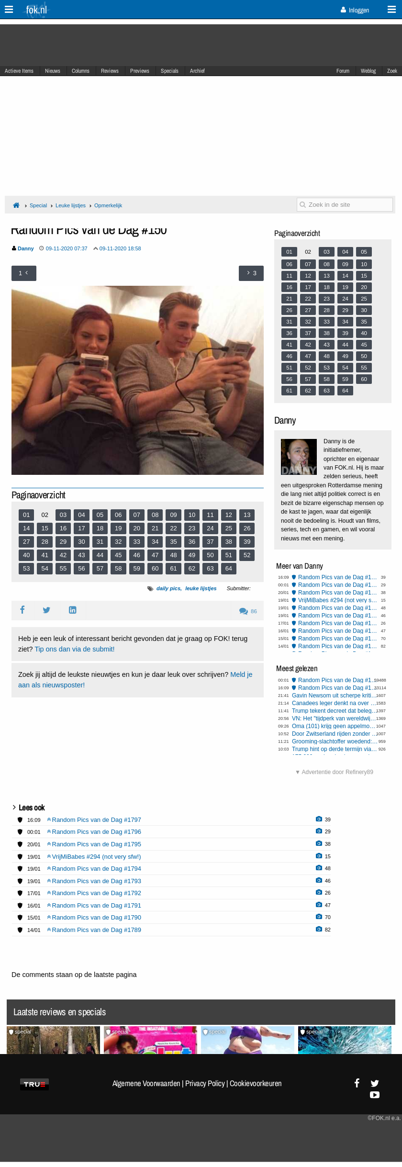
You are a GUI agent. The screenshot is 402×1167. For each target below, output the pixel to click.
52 (247, 555)
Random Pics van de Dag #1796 (338, 585)
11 (210, 514)
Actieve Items (19, 71)
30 (81, 541)
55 (63, 568)
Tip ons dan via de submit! (74, 649)
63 (210, 568)
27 (26, 541)
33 (137, 541)
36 (192, 541)
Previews (139, 71)
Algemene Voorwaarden (146, 1083)
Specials (170, 71)
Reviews (110, 71)
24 (210, 528)
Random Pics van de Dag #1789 (338, 646)
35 (173, 541)
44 (100, 555)
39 (247, 541)
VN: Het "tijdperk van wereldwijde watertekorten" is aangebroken (335, 718)
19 (118, 528)
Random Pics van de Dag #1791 (338, 631)
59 (137, 568)
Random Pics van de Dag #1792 (338, 623)
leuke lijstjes (200, 588)
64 (228, 568)
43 (81, 555)
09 (173, 514)
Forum (342, 71)
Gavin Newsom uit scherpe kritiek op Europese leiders (335, 695)
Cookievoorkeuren (256, 1083)
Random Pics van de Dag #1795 (338, 592)
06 (118, 514)
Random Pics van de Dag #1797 (338, 577)
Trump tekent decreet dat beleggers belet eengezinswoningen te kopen (335, 711)
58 (118, 568)
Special (38, 205)
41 (44, 555)
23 (192, 528)
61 (173, 568)
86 (248, 611)
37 (210, 541)
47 (155, 555)
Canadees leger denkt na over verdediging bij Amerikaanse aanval (335, 703)
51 (228, 555)
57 (100, 568)
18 (100, 528)
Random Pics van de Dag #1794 (338, 608)
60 (155, 568)
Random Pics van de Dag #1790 (338, 638)
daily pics (168, 588)
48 (173, 555)
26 (247, 528)
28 (44, 541)
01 (26, 514)
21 (155, 528)
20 (137, 528)
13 (247, 514)
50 (210, 555)
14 (26, 528)
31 (100, 541)
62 (192, 568)
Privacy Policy (204, 1083)
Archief (197, 71)
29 (63, 541)
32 (118, 541)
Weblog (368, 71)
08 (155, 514)
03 (63, 514)
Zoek (392, 71)
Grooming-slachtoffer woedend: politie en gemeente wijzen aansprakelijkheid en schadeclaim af (335, 741)
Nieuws (52, 71)
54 (44, 568)
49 (192, 555)
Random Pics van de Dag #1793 (338, 615)
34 (155, 541)
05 (100, 514)
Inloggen (355, 10)
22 (173, 528)
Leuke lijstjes (71, 205)
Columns (80, 71)
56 (81, 568)
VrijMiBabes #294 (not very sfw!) (338, 600)
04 (81, 514)
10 (192, 514)
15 (44, 528)
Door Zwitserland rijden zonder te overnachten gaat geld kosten (335, 734)
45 (118, 555)
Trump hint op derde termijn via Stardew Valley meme (335, 749)
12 (228, 514)
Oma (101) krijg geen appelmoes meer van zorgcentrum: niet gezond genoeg (335, 726)
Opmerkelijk (108, 205)
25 (228, 528)
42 (63, 555)
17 (81, 528)
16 (63, 528)
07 (137, 514)
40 (26, 555)
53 (26, 568)
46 (137, 555)
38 (228, 541)
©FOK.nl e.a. (384, 1118)
